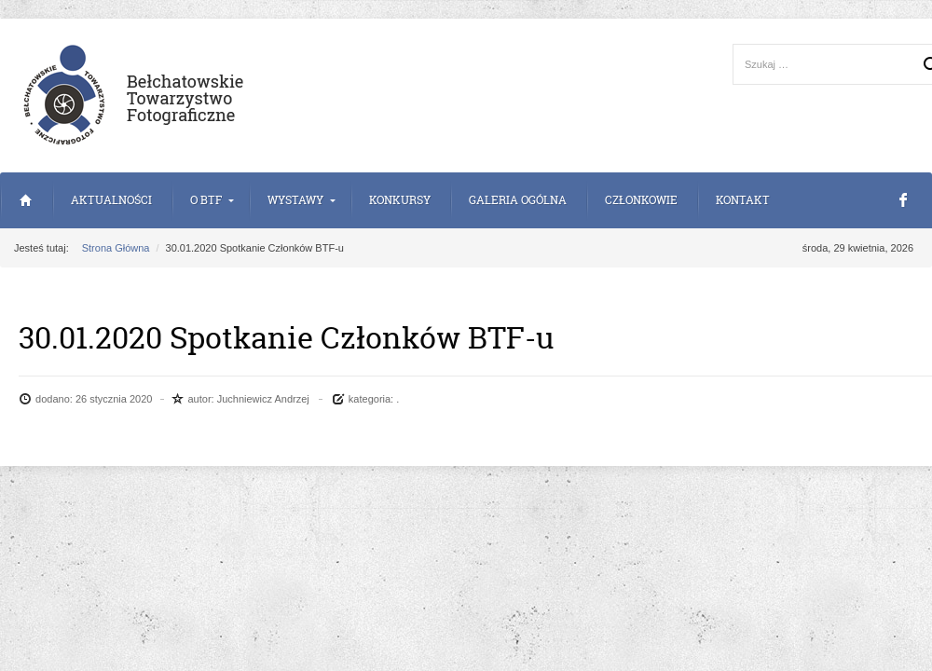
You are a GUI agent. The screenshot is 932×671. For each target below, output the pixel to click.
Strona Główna (25, 200)
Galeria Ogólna (518, 200)
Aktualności (111, 200)
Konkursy (400, 200)
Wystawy (295, 200)
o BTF (206, 200)
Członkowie (641, 200)
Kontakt (743, 200)
